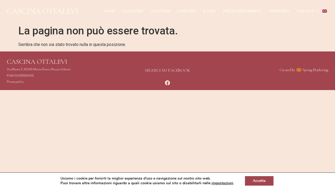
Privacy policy (15, 82)
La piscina (186, 11)
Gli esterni (132, 11)
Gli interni (160, 11)
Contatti (305, 11)
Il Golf (209, 11)
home (109, 11)
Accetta (259, 180)
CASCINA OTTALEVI (43, 11)
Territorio (279, 11)
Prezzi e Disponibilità (242, 11)
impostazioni (222, 183)
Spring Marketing (315, 70)
